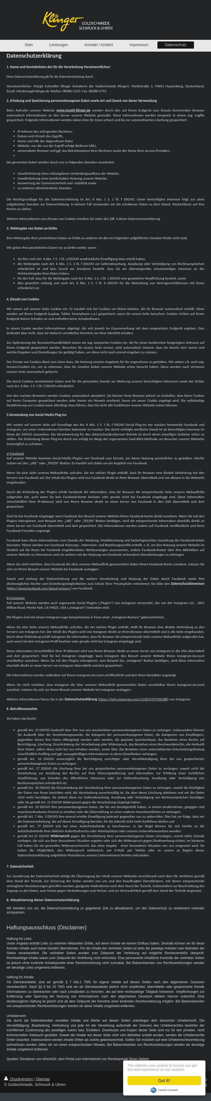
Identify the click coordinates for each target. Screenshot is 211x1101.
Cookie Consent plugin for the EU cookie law (164, 1090)
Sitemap (43, 1079)
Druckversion (19, 1079)
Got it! (164, 1080)
